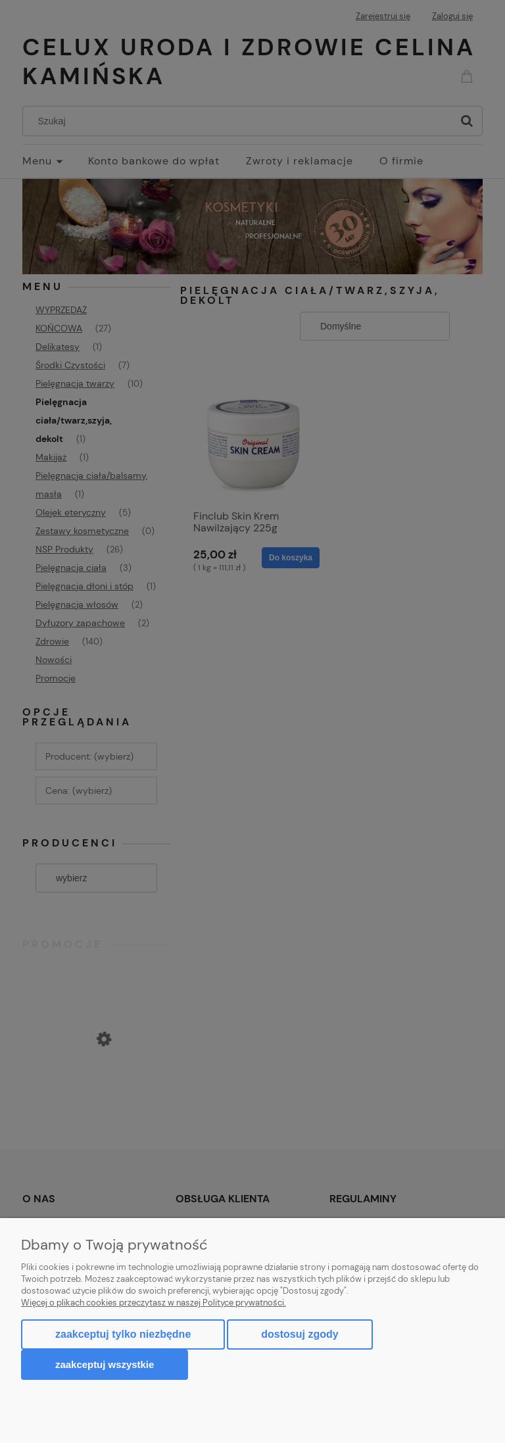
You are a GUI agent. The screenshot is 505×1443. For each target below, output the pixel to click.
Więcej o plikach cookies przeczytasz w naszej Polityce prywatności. (153, 1302)
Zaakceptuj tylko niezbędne (123, 1334)
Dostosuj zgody (299, 1334)
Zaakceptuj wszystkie (104, 1364)
